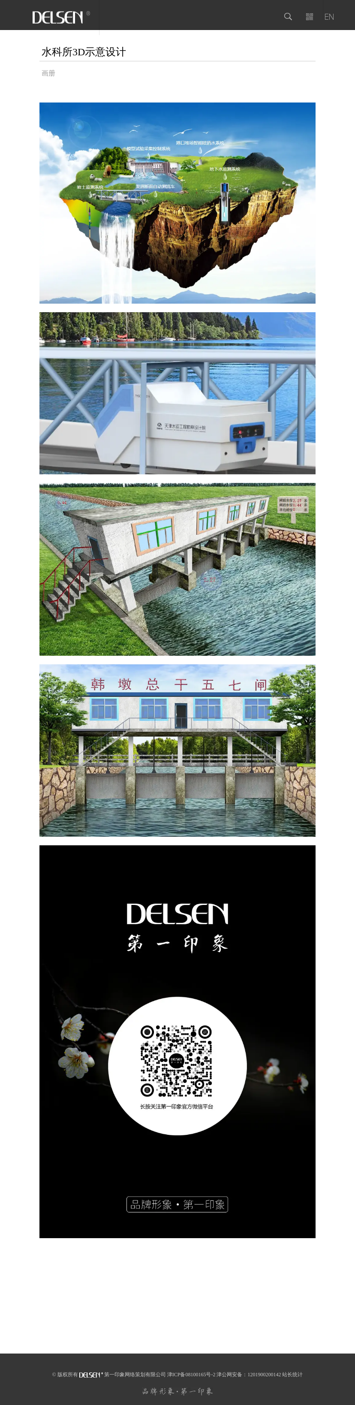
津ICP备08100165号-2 (191, 1375)
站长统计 (292, 1375)
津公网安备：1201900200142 (249, 1375)
